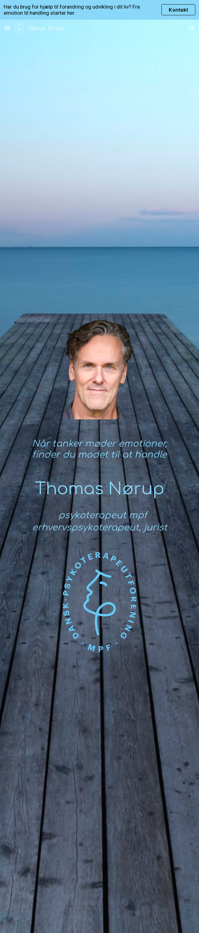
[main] (99, 452)
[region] (99, 10)
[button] (7, 28)
